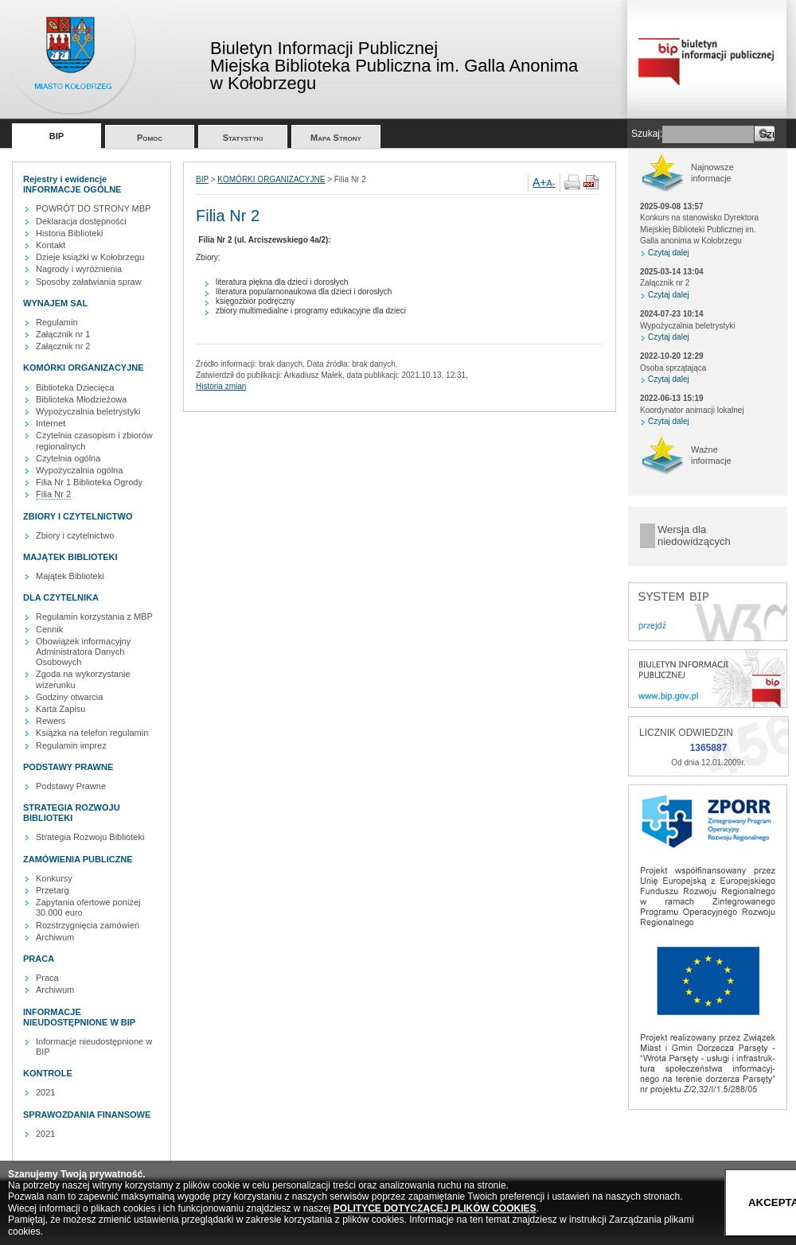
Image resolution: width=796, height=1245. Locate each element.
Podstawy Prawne (71, 786)
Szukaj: (646, 133)
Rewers (50, 721)
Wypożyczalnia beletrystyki (88, 411)
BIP (56, 136)
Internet (50, 423)
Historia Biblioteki (69, 233)
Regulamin (57, 322)
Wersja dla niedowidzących (694, 535)
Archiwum (55, 937)
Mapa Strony (335, 137)
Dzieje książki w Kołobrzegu (90, 257)
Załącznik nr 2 (63, 346)
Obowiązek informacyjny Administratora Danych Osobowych (83, 651)
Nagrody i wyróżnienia (79, 269)
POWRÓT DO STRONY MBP (93, 208)
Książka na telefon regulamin (92, 732)
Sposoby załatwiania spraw (89, 281)
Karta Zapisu (60, 709)
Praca (47, 977)
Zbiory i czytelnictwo (75, 535)
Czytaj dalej (668, 252)
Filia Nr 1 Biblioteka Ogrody (89, 482)
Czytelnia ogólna (68, 458)
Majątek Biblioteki (70, 576)
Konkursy (54, 878)
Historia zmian (221, 386)
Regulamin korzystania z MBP (94, 616)
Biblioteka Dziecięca (75, 387)
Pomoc (149, 137)
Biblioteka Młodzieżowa (81, 399)
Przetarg (52, 890)
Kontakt (50, 245)
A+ (540, 182)
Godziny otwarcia (69, 697)
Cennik (49, 629)
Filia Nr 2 (53, 494)
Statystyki (243, 137)
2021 (45, 1092)
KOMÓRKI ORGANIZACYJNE (271, 179)
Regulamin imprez (71, 745)
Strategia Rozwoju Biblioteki (90, 837)
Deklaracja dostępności (81, 221)
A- (551, 183)
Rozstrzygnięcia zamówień (87, 925)
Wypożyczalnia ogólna (79, 470)
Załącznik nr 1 (63, 334)
